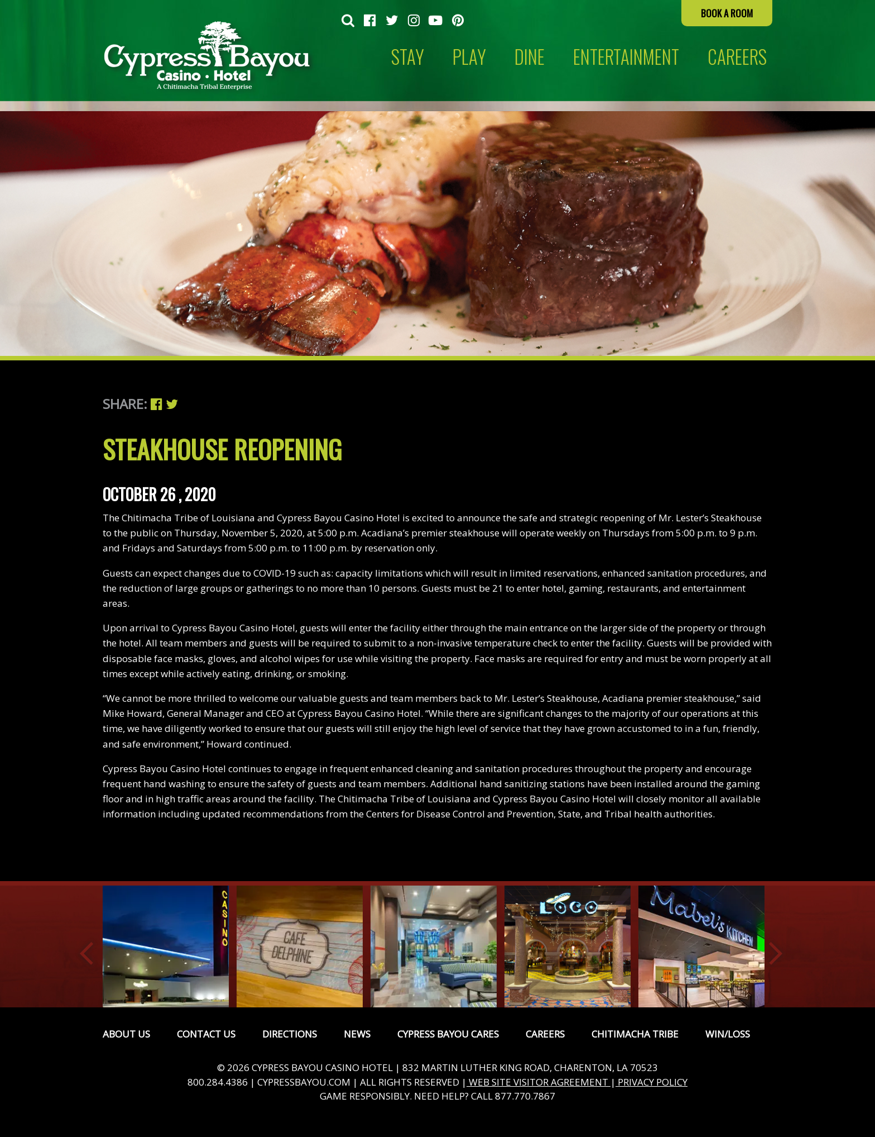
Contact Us (206, 1033)
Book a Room (727, 13)
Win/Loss (727, 1033)
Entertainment (626, 56)
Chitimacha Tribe (635, 1033)
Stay (407, 56)
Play (469, 56)
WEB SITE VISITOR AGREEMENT (538, 1082)
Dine (530, 56)
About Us (126, 1033)
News (357, 1033)
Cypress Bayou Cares (448, 1033)
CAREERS (737, 56)
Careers (545, 1033)
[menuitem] (348, 21)
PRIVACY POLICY (652, 1082)
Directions (289, 1033)
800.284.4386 (218, 1082)
